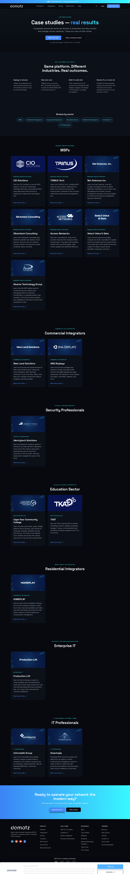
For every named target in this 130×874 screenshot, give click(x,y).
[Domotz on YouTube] (20, 841)
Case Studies (85, 832)
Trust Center (105, 841)
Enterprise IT (107, 120)
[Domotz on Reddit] (16, 841)
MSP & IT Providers (67, 829)
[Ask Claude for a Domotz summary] (62, 863)
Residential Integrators (90, 120)
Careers (104, 835)
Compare (43, 839)
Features (43, 829)
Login (102, 6)
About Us (104, 829)
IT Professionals (65, 125)
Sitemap (117, 870)
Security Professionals (54, 120)
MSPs (20, 120)
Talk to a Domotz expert (73, 38)
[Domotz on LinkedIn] (12, 841)
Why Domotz (106, 832)
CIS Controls (85, 850)
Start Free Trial (113, 6)
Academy (84, 839)
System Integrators (66, 835)
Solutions (40, 6)
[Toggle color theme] (96, 6)
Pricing (61, 6)
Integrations (51, 6)
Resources (70, 6)
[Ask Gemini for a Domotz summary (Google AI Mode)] (74, 863)
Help (79, 6)
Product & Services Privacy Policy (91, 870)
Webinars (84, 835)
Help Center (85, 847)
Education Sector (72, 120)
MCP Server (44, 841)
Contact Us (105, 839)
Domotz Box (44, 845)
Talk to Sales (73, 810)
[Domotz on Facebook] (24, 841)
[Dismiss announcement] (128, 1)
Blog (82, 829)
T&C (111, 870)
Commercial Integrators (34, 120)
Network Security (45, 848)
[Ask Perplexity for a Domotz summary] (68, 863)
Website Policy (75, 870)
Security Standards (107, 845)
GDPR (105, 870)
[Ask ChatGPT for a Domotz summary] (56, 863)
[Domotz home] (16, 6)
